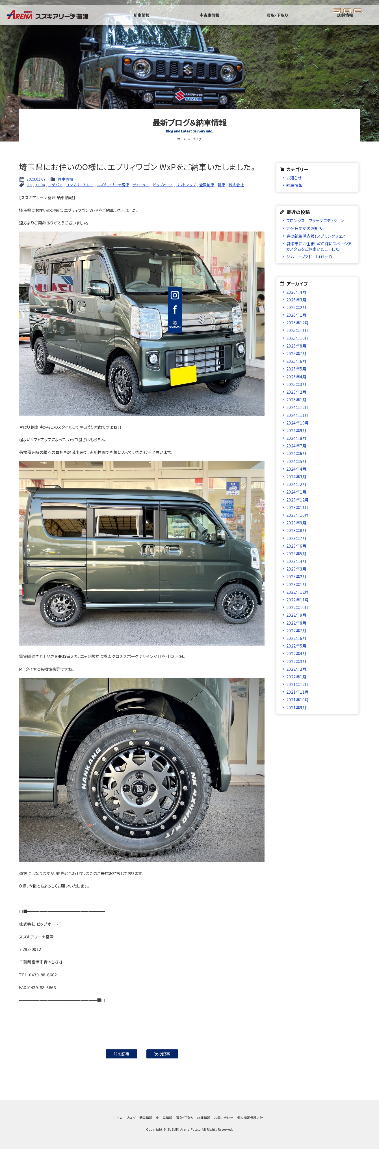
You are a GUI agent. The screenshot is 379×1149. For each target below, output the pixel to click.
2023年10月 (297, 515)
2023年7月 (296, 538)
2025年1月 (296, 399)
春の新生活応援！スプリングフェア (316, 236)
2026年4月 (296, 292)
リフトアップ (186, 184)
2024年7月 (296, 445)
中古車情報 (265, 21)
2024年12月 (297, 407)
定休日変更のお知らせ (306, 228)
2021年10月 (297, 699)
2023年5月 (296, 553)
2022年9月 (296, 615)
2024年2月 (296, 484)
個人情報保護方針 (250, 1117)
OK (29, 184)
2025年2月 (296, 392)
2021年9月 (296, 707)
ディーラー (141, 184)
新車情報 (220, 21)
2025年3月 (296, 384)
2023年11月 (297, 507)
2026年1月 (296, 315)
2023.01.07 (36, 179)
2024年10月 (297, 422)
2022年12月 (297, 592)
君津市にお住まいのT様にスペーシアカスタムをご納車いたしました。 (319, 246)
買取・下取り (310, 21)
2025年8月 (296, 345)
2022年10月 (297, 607)
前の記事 (121, 1054)
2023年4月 (296, 561)
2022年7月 (296, 630)
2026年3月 (296, 299)
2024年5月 (296, 461)
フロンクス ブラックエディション (315, 220)
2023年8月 (296, 530)
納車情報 (65, 179)
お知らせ (294, 177)
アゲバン (55, 184)
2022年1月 (296, 676)
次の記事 (162, 1054)
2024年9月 (296, 430)
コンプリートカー (80, 184)
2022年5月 (296, 645)
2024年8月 (296, 438)
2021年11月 (297, 691)
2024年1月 (296, 491)
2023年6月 (296, 545)
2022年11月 (297, 599)
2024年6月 (296, 453)
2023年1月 (296, 584)
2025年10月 (297, 338)
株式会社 (236, 184)
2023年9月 (296, 522)
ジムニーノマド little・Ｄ (309, 256)
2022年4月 (296, 653)
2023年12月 (297, 499)
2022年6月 (296, 638)
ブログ (174, 21)
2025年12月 (297, 322)
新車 (221, 184)
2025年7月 (296, 353)
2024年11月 (297, 415)
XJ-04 (40, 184)
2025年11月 (297, 330)
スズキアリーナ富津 (113, 184)
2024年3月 (296, 476)
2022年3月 (296, 661)
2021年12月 (297, 684)
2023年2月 (296, 576)
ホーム (182, 139)
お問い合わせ (223, 1117)
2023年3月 (296, 568)
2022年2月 (296, 669)
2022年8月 (296, 622)
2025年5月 (296, 368)
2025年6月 (296, 361)
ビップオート (163, 184)
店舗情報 (356, 21)
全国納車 (207, 184)
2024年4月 (296, 468)
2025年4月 (296, 376)
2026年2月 (296, 307)
